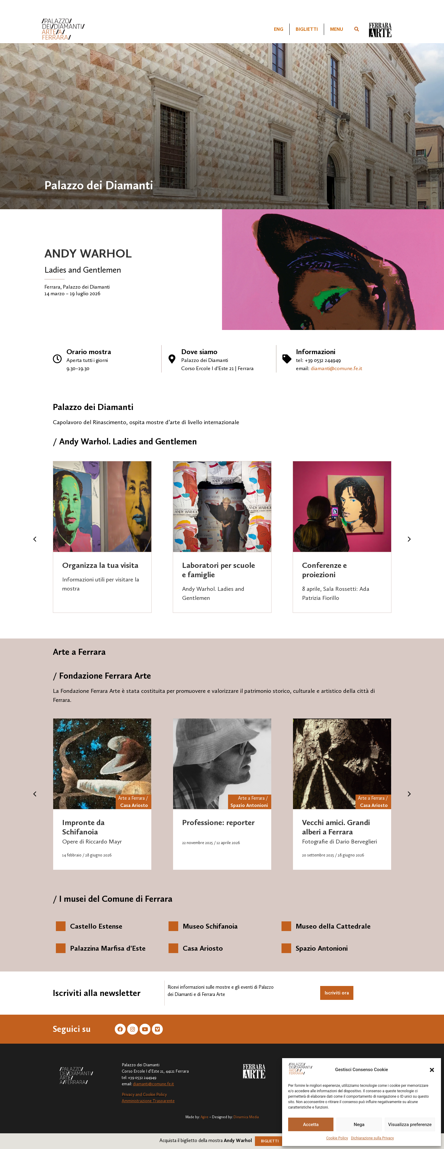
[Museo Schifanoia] (173, 926)
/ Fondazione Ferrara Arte (102, 676)
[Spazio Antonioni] (286, 948)
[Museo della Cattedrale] (286, 926)
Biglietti (307, 29)
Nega (359, 1124)
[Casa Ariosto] (173, 948)
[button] (432, 1070)
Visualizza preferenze (410, 1124)
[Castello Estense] (61, 926)
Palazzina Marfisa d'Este (108, 948)
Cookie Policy (337, 1138)
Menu (336, 29)
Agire (204, 1117)
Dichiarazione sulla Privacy (372, 1138)
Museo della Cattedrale (333, 926)
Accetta (311, 1124)
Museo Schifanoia (210, 926)
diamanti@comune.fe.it (336, 368)
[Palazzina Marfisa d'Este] (61, 948)
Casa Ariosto (134, 805)
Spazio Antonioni (249, 805)
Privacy (128, 1094)
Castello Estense (96, 926)
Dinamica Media (246, 1117)
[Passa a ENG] (278, 29)
